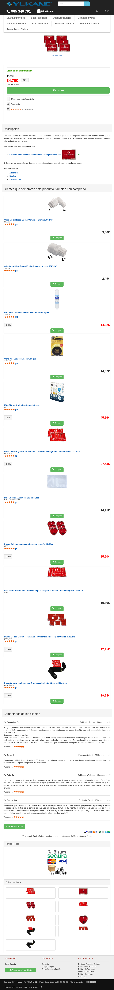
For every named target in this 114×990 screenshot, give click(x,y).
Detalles (13, 176)
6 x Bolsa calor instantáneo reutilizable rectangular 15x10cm (43, 155)
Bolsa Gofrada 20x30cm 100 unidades (21, 498)
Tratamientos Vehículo (18, 29)
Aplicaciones (15, 173)
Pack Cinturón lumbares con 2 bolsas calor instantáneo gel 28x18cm (35, 683)
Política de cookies (85, 974)
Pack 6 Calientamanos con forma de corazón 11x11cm (29, 544)
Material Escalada (89, 23)
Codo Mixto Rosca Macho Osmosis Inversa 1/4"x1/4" (28, 220)
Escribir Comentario (14, 826)
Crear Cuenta (10, 964)
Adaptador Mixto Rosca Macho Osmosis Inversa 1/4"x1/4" (30, 266)
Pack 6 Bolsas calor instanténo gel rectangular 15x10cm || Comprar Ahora (62, 836)
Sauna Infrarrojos (16, 18)
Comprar (58, 90)
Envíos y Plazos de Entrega (89, 964)
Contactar (45, 964)
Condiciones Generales (87, 967)
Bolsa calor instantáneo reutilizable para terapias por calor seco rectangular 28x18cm (43, 590)
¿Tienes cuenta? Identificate (20, 970)
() (11, 224)
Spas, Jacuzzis (39, 18)
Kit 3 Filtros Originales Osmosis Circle (21, 405)
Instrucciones (15, 179)
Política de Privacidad (86, 969)
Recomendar (15, 104)
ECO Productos (40, 23)
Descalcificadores (62, 18)
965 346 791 (19, 11)
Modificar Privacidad (86, 972)
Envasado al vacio (64, 23)
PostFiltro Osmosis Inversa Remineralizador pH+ (26, 312)
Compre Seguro (48, 967)
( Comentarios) (22, 109)
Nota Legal (82, 977)
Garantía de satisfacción (51, 969)
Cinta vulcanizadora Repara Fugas (20, 359)
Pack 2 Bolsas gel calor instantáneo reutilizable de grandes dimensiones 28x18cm (42, 451)
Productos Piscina (16, 23)
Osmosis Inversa (86, 18)
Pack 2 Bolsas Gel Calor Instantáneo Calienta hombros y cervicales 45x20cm (39, 637)
